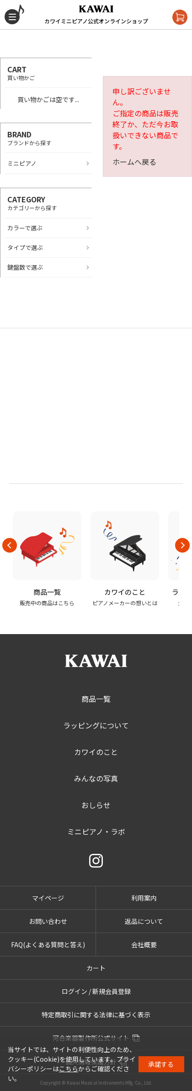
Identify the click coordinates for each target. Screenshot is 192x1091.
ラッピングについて (96, 725)
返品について (144, 921)
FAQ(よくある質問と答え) (48, 944)
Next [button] (182, 545)
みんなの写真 (96, 778)
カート (96, 967)
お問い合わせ (48, 921)
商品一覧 (96, 698)
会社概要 (144, 944)
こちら (68, 1068)
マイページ (48, 897)
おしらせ (96, 804)
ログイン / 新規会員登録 (96, 991)
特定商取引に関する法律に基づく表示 (96, 1014)
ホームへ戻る (134, 161)
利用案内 (144, 897)
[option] (47, 559)
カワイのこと (96, 751)
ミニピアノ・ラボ (96, 831)
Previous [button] (9, 545)
